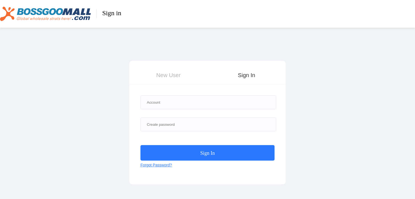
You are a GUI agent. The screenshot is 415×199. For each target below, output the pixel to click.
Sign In (246, 75)
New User (168, 75)
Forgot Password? (156, 165)
